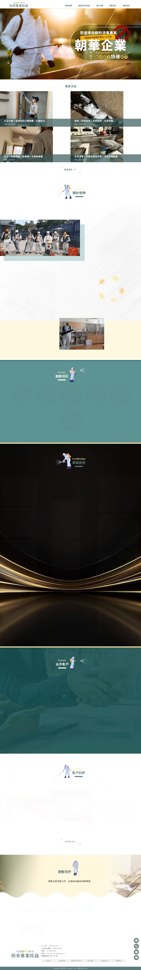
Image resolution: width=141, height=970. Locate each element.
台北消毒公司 (48, 964)
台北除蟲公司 (20, 964)
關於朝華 (62, 961)
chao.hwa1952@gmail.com (56, 953)
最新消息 (104, 961)
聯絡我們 (119, 961)
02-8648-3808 (41, 917)
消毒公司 (39, 964)
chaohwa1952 (53, 946)
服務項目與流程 (76, 961)
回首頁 (48, 961)
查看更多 (69, 842)
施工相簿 (90, 961)
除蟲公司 (11, 964)
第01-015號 (54, 956)
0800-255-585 (77, 917)
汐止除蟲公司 (31, 964)
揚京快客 (63, 968)
